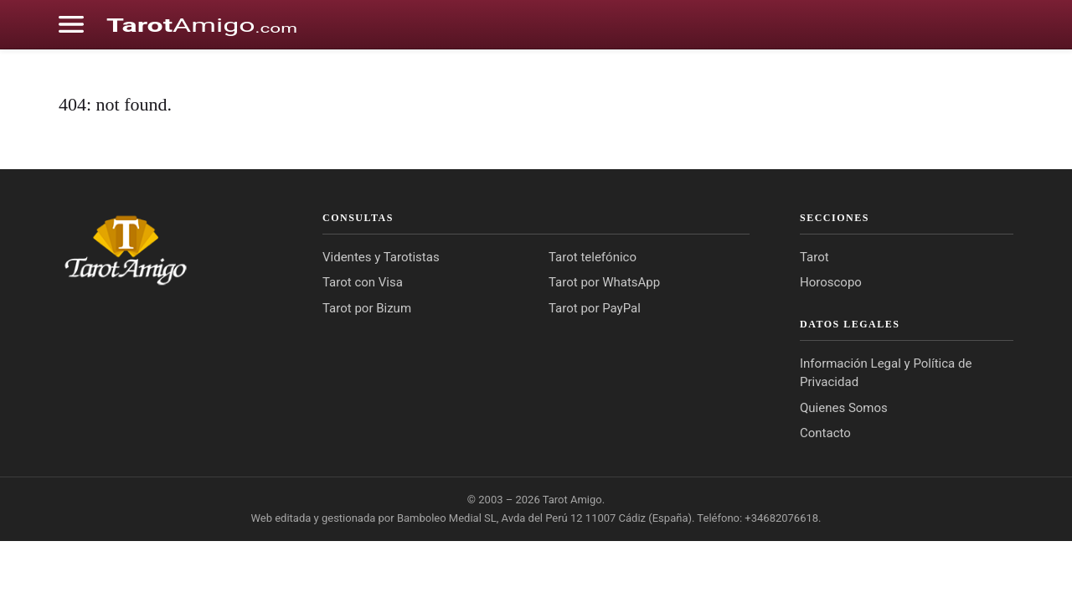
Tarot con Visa (362, 282)
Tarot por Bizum (366, 308)
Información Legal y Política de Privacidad (886, 373)
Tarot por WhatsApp (604, 282)
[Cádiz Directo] (201, 24)
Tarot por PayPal (595, 308)
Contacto (825, 433)
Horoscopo (831, 282)
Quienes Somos (844, 407)
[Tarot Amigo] (165, 249)
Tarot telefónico (592, 257)
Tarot (814, 257)
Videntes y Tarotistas (381, 257)
